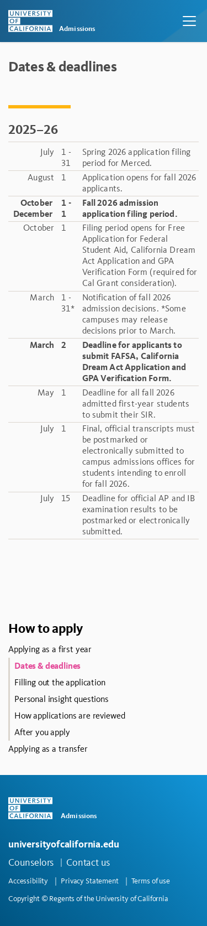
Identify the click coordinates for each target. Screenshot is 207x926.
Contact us (88, 862)
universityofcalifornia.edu (63, 843)
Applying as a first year (50, 649)
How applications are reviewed (69, 715)
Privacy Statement (90, 881)
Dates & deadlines (47, 665)
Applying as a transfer (47, 748)
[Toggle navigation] (189, 21)
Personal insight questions (61, 699)
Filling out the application (59, 682)
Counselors (31, 862)
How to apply (45, 628)
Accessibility (28, 881)
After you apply (42, 732)
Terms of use (150, 881)
